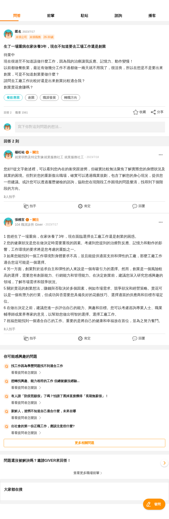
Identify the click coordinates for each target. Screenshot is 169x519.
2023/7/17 (28, 31)
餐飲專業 (13, 97)
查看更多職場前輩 (86, 473)
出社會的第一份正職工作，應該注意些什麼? (43, 426)
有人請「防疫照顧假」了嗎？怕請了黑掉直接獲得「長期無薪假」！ (59, 396)
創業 (31, 97)
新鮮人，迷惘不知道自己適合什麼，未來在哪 (43, 411)
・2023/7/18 (91, 157)
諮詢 (118, 16)
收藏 (142, 112)
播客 (152, 16)
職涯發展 (49, 97)
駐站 (84, 16)
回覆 (141, 206)
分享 (160, 112)
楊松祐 (20, 152)
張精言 (20, 220)
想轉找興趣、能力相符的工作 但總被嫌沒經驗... (45, 381)
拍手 (33, 206)
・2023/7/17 (50, 224)
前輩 (50, 16)
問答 (17, 16)
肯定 (87, 206)
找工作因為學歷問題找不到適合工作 (37, 366)
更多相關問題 (84, 443)
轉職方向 (70, 97)
